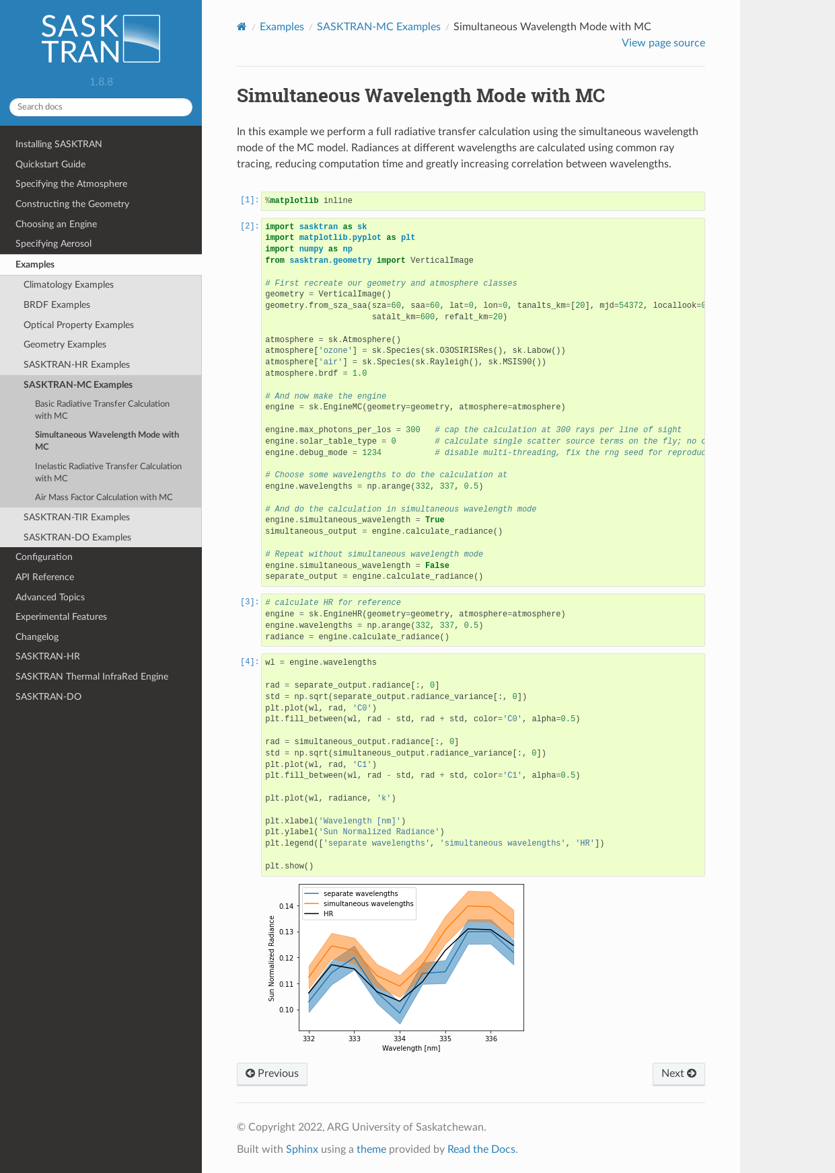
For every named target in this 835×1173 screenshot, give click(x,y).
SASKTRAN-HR (47, 656)
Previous (272, 1073)
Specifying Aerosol (53, 244)
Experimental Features (61, 617)
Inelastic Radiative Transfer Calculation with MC (108, 472)
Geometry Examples (65, 344)
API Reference (44, 577)
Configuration (44, 557)
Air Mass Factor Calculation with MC (104, 497)
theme (371, 1149)
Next (678, 1073)
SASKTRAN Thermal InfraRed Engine (91, 677)
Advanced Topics (50, 597)
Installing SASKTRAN (58, 144)
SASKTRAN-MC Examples (78, 385)
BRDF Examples (57, 305)
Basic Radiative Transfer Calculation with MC (102, 410)
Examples (35, 264)
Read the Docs (481, 1149)
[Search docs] (101, 107)
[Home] (242, 26)
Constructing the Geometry (72, 204)
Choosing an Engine (56, 224)
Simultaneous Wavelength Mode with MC (107, 441)
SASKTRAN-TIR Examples (77, 517)
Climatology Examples (69, 285)
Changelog (37, 637)
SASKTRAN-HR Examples (77, 365)
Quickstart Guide (50, 164)
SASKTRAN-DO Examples (77, 537)
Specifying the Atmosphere (71, 184)
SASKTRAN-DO (48, 697)
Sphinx (302, 1149)
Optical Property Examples (79, 325)
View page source (663, 43)
